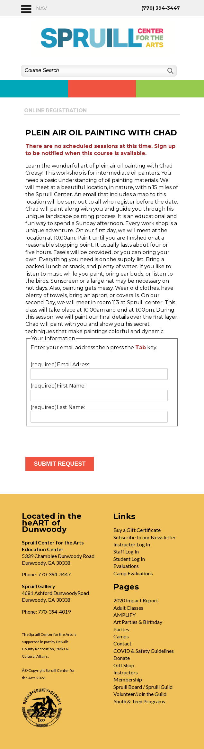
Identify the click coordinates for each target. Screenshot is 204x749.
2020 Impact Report (135, 600)
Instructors (125, 672)
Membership (127, 679)
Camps (121, 636)
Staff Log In (126, 551)
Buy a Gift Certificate (137, 530)
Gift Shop (123, 665)
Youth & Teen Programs (139, 701)
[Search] (169, 71)
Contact (122, 643)
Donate (121, 658)
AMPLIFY (124, 615)
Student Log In (129, 559)
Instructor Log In (131, 544)
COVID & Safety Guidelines (143, 651)
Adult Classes (128, 608)
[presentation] (74, 439)
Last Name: (58, 407)
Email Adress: (60, 364)
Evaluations (126, 566)
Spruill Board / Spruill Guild (143, 687)
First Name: (58, 386)
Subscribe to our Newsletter (144, 537)
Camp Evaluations (133, 573)
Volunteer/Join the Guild (139, 694)
